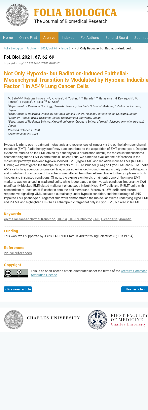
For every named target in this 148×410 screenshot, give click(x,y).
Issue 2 (65, 48)
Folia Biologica (13, 48)
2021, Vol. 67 (49, 48)
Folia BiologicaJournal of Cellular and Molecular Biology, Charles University (42, 3)
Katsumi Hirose (34, 98)
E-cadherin (109, 219)
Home (8, 37)
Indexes (68, 37)
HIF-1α (62, 219)
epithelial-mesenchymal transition (29, 219)
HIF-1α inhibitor (80, 219)
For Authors (90, 37)
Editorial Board (116, 37)
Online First (28, 37)
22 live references (18, 253)
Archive (49, 37)
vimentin (125, 219)
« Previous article (18, 289)
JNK (96, 219)
